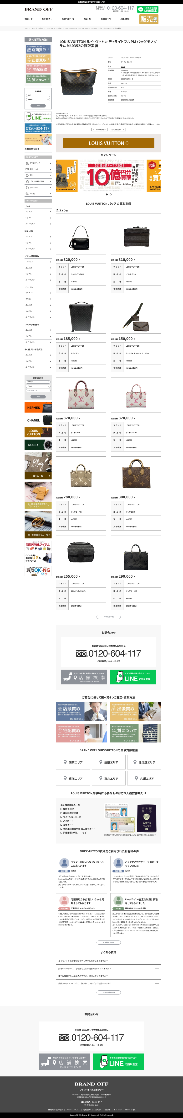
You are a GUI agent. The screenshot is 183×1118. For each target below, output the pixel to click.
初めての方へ (47, 19)
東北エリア (111, 778)
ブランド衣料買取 (32, 324)
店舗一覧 (87, 19)
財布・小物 (29, 231)
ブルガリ (28, 299)
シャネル (28, 217)
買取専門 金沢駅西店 (127, 100)
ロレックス (29, 261)
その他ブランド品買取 (33, 349)
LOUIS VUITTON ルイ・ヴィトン (131, 58)
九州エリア (147, 778)
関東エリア (75, 762)
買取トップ (28, 19)
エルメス (28, 211)
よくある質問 (124, 19)
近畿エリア (111, 762)
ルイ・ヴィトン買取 (37, 28)
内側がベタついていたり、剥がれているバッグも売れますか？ (85, 983)
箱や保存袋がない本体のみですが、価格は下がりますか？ (83, 975)
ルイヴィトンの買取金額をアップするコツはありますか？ (83, 960)
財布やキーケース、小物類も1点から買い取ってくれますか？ (84, 968)
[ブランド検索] (38, 386)
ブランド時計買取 (32, 256)
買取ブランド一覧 (68, 19)
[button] (107, 194)
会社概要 (107, 1110)
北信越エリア (147, 762)
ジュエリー (29, 287)
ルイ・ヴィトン (30, 223)
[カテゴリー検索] (38, 382)
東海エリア (75, 778)
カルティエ (29, 292)
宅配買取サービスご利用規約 (92, 1110)
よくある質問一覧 (108, 992)
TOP (26, 28)
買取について (106, 19)
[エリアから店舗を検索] (38, 95)
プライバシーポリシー (73, 1110)
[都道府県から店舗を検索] (38, 99)
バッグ (27, 206)
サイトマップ (117, 1110)
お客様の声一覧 (108, 942)
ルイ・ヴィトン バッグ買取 (53, 28)
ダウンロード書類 (130, 1110)
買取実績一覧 (109, 616)
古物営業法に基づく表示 (55, 1110)
